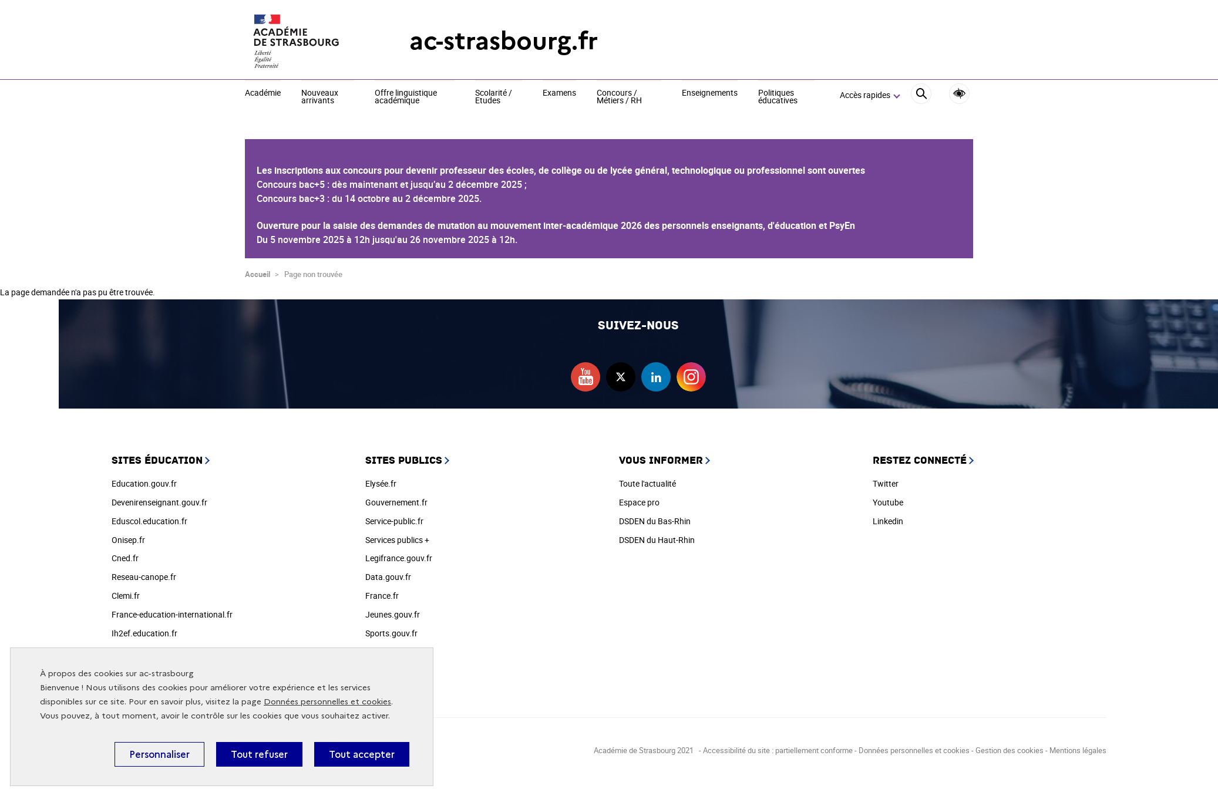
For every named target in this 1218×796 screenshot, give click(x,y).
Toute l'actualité (647, 483)
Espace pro (639, 502)
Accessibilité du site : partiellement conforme (778, 750)
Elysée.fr (380, 483)
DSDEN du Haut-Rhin (657, 539)
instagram (691, 377)
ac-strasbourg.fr (503, 40)
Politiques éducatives (778, 97)
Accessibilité (959, 93)
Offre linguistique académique (406, 97)
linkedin (656, 377)
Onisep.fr (128, 539)
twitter (620, 377)
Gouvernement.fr (396, 502)
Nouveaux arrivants (319, 97)
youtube (585, 377)
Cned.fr (125, 558)
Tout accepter (362, 754)
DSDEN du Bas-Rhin (655, 521)
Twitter (886, 483)
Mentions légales (1077, 750)
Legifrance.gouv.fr (398, 558)
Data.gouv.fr (388, 576)
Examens (559, 93)
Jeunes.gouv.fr (392, 614)
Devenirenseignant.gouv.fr (159, 502)
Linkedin (888, 521)
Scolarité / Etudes (493, 97)
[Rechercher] (921, 95)
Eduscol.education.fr (149, 521)
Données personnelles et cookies (327, 702)
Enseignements (710, 93)
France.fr (382, 595)
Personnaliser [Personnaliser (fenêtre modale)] (159, 754)
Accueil (257, 274)
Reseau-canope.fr (144, 576)
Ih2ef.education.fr (144, 633)
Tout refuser (259, 754)
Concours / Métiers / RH (619, 97)
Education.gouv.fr (144, 483)
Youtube (888, 502)
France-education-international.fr (172, 614)
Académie (263, 93)
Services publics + (397, 539)
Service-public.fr (394, 521)
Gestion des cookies (1009, 750)
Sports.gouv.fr (391, 633)
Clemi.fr (126, 595)
